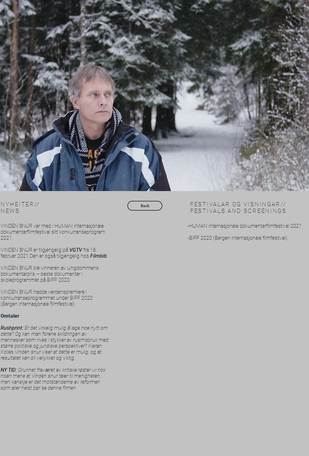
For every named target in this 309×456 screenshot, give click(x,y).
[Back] (144, 206)
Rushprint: (13, 328)
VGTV (75, 250)
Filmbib (98, 256)
